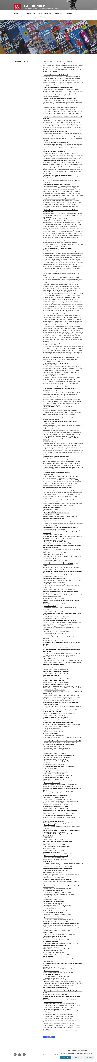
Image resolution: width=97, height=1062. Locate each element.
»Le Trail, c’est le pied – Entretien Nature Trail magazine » (59, 295)
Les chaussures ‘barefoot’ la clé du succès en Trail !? (59, 503)
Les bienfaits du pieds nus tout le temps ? (56, 78)
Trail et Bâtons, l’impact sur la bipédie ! (55, 377)
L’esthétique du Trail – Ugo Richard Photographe (58, 545)
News (23, 16)
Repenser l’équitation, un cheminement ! (55, 135)
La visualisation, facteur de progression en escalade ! (59, 202)
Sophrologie (69, 16)
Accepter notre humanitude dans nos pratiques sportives (61, 425)
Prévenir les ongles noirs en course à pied (56, 366)
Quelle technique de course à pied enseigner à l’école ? (59, 624)
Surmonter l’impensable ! (51, 510)
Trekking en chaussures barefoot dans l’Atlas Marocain (60, 392)
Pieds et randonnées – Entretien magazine (60, 102)
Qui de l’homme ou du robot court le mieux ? (57, 516)
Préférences (89, 1057)
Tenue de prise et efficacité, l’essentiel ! (55, 222)
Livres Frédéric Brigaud (45, 16)
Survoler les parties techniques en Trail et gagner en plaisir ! (61, 531)
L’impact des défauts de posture (53, 558)
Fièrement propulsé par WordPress (51, 1058)
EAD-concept (35, 6)
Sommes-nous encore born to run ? (54, 521)
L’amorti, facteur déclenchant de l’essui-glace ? (57, 187)
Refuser (77, 1057)
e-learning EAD (32, 16)
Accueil (16, 16)
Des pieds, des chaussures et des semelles (56, 459)
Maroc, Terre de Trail (50, 609)
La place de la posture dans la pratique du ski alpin (58, 587)
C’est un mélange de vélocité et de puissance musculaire (60, 616)
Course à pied (59, 16)
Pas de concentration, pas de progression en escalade (59, 164)
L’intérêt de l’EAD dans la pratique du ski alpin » (57, 410)
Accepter (65, 1057)
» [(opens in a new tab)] (58, 251)
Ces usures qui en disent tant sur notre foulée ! (57, 178)
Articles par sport (45, 20)
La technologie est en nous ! (52, 638)
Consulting (34, 20)
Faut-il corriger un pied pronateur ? (54, 155)
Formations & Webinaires (21, 20)
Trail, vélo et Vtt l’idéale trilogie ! (53, 540)
